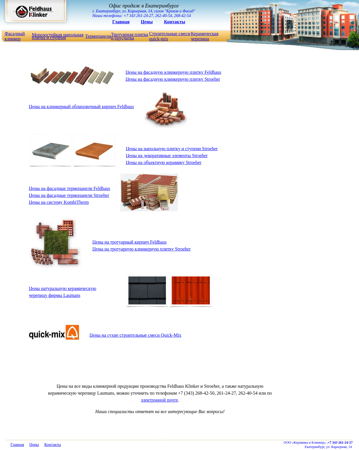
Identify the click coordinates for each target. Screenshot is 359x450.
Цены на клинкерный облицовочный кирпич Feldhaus (81, 106)
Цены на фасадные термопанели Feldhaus (69, 188)
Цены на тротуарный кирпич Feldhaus (129, 242)
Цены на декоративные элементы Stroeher (166, 155)
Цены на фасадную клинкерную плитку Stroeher (173, 79)
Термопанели (98, 36)
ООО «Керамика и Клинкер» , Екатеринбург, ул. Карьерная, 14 (318, 444)
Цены (147, 21)
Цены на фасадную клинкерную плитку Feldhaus (173, 72)
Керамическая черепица (204, 36)
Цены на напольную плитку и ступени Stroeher (172, 148)
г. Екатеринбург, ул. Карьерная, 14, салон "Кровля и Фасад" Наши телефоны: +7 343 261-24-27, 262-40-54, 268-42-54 (143, 10)
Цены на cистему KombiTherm (59, 202)
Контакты (174, 21)
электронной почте (159, 400)
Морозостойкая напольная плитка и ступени (57, 36)
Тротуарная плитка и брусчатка (129, 36)
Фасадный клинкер (15, 36)
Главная (121, 21)
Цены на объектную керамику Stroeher (163, 162)
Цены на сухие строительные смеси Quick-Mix (135, 335)
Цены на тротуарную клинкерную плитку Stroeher (141, 248)
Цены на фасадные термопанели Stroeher (69, 195)
